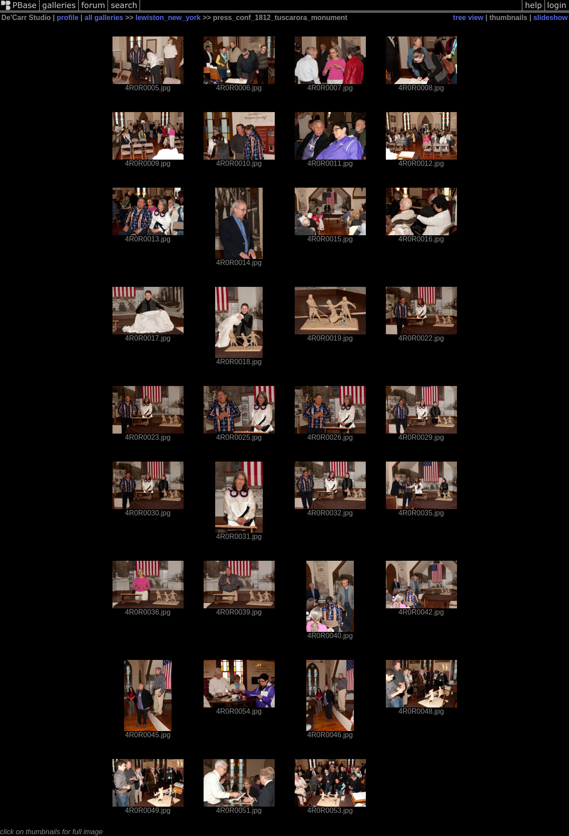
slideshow (550, 17)
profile (68, 17)
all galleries (103, 17)
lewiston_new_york (168, 17)
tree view (468, 17)
